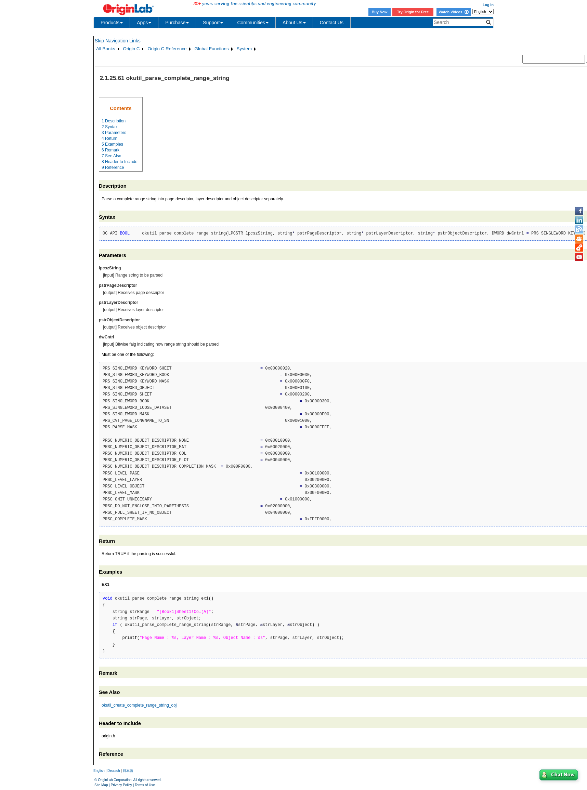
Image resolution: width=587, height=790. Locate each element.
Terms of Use (145, 785)
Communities (253, 22)
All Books (105, 48)
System (244, 48)
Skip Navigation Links (118, 40)
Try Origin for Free (413, 12)
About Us (294, 22)
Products (112, 22)
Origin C (131, 48)
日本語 (128, 771)
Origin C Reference (166, 48)
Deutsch (113, 771)
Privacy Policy (121, 785)
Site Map (101, 785)
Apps (144, 22)
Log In (488, 5)
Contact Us (331, 22)
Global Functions (212, 48)
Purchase (177, 22)
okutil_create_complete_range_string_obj (139, 705)
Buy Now (380, 12)
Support (213, 22)
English (99, 771)
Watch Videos (453, 12)
